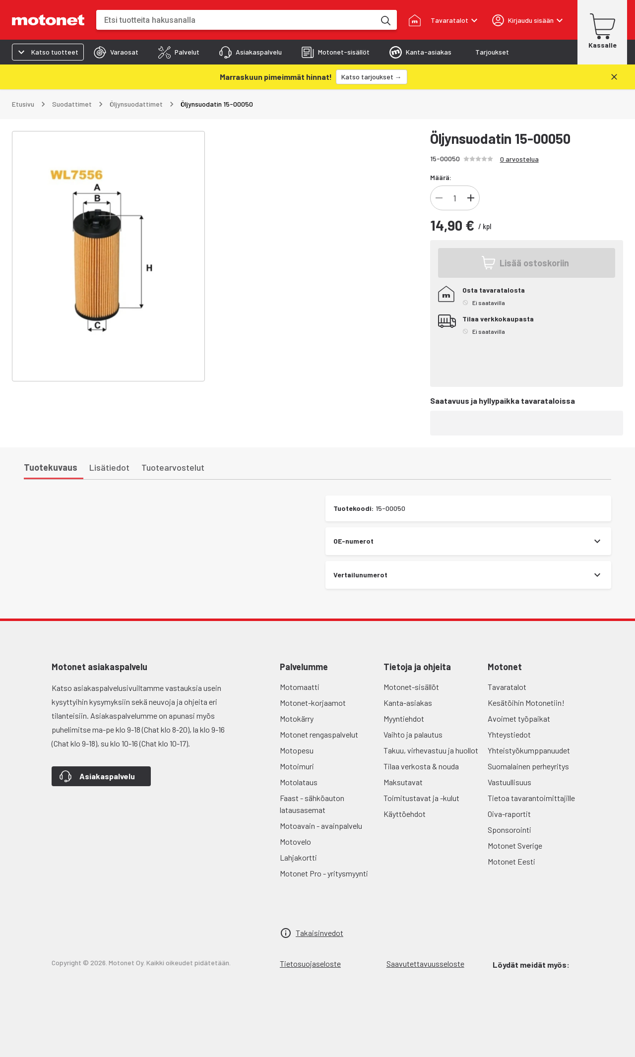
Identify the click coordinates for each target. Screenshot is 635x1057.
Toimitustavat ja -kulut (421, 798)
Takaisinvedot (319, 932)
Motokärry (297, 718)
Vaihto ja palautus (413, 734)
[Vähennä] (439, 197)
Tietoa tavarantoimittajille (531, 798)
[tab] (116, 52)
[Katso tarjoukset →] (371, 76)
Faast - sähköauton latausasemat (312, 803)
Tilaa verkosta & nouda (421, 766)
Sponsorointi (509, 829)
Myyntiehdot (403, 718)
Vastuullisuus (509, 782)
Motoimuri (297, 766)
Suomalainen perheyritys (528, 766)
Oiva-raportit (509, 813)
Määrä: (440, 177)
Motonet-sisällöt (411, 686)
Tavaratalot (507, 686)
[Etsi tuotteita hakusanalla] (385, 20)
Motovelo (295, 841)
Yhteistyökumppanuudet (529, 750)
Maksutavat (403, 782)
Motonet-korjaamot (313, 702)
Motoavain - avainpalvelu (321, 825)
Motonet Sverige (515, 845)
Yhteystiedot (509, 734)
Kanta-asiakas (407, 702)
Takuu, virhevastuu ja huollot (430, 750)
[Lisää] (470, 197)
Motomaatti (299, 686)
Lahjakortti (298, 857)
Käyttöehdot (404, 813)
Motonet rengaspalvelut (319, 734)
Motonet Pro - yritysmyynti (324, 873)
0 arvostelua (519, 159)
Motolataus (299, 782)
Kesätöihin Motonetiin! (526, 702)
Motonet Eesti (511, 861)
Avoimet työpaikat (519, 718)
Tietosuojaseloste (310, 963)
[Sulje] (614, 76)
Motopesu (297, 750)
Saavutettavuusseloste (425, 963)
